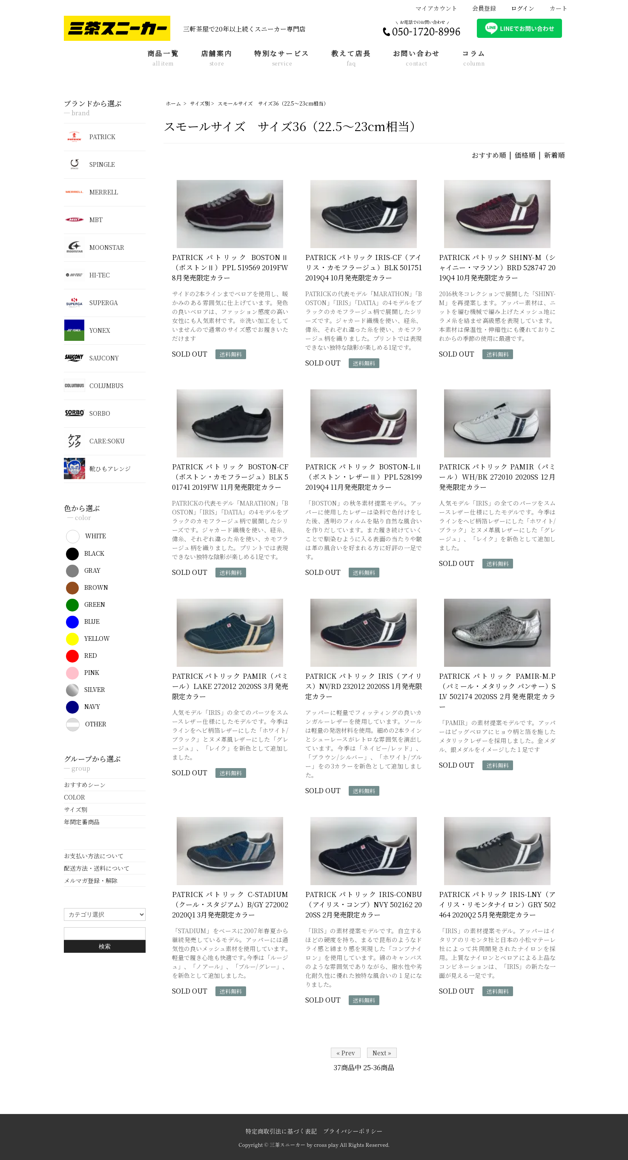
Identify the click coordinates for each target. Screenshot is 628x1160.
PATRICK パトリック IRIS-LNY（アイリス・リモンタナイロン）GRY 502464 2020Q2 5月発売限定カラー (497, 904)
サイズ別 (200, 103)
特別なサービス (282, 58)
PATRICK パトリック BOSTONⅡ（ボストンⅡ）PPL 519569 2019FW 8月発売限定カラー (230, 267)
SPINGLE (89, 164)
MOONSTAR (94, 247)
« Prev (345, 1053)
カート (554, 8)
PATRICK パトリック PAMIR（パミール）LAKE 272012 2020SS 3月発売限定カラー (230, 686)
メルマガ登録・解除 (91, 880)
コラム (474, 58)
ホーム (173, 103)
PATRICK (89, 136)
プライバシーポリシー (353, 1131)
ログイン (518, 8)
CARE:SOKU (94, 440)
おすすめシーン (85, 785)
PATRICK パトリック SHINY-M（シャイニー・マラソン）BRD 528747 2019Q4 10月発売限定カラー (497, 267)
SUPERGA (91, 302)
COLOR (74, 797)
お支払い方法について (93, 856)
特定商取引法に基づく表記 (281, 1131)
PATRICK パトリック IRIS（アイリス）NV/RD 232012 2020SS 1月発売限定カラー (363, 686)
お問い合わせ (416, 58)
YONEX (87, 330)
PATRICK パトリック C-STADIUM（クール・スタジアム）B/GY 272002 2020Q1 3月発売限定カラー (230, 904)
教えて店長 (351, 58)
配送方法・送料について (96, 868)
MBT (83, 219)
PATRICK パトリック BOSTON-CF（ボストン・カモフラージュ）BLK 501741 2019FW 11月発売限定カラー (230, 477)
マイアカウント (432, 8)
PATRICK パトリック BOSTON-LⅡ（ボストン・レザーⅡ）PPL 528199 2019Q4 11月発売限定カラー (363, 477)
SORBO (87, 413)
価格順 (525, 155)
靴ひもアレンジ (97, 468)
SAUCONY (91, 358)
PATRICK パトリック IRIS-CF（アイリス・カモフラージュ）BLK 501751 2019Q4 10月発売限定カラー (363, 267)
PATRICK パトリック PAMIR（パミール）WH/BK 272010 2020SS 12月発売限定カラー (497, 477)
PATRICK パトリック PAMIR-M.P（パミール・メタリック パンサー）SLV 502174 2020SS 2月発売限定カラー (497, 691)
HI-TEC (87, 275)
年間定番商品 (82, 822)
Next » (382, 1053)
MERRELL (91, 192)
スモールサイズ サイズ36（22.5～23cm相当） (273, 103)
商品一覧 (163, 58)
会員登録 (479, 8)
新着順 (554, 155)
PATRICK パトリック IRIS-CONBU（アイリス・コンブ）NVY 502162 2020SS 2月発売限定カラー (363, 904)
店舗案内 (216, 58)
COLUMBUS (93, 385)
